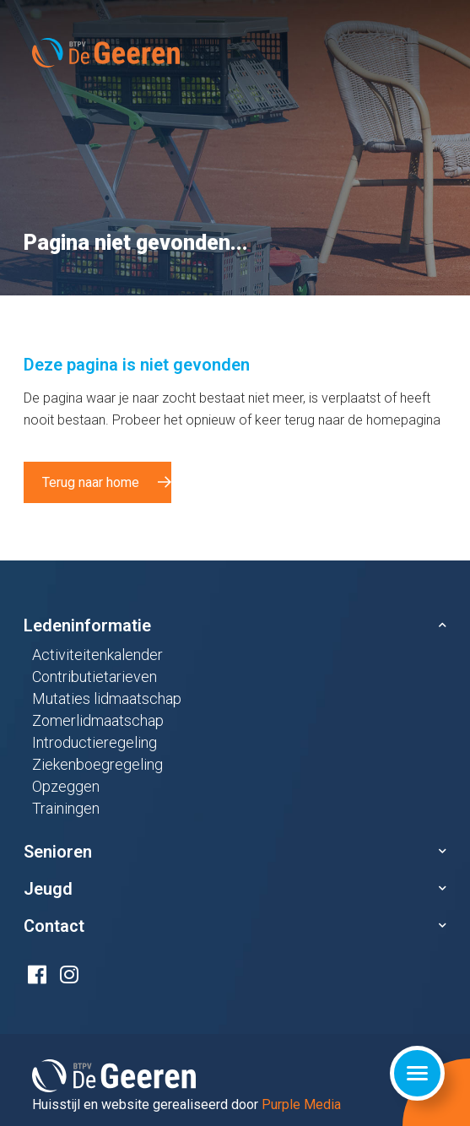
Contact (54, 926)
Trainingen (66, 808)
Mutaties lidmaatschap (106, 698)
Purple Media (301, 1104)
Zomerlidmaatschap (98, 720)
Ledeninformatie (87, 625)
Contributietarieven (94, 676)
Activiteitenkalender (97, 654)
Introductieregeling (94, 742)
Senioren (58, 852)
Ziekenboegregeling (97, 764)
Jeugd (48, 889)
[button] (235, 625)
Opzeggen (66, 786)
